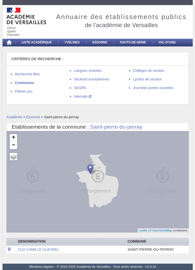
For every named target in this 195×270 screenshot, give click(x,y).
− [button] (13, 145)
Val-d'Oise (167, 42)
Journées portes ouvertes (153, 88)
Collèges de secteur (149, 71)
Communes (24, 83)
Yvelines (72, 42)
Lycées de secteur (147, 79)
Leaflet (143, 230)
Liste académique (37, 42)
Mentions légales (41, 266)
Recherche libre (27, 74)
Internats (82, 96)
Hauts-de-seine (133, 42)
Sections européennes (91, 79)
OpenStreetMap (162, 230)
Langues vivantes (88, 71)
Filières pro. (24, 91)
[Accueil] (9, 42)
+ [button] (13, 138)
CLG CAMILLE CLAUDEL (38, 249)
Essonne (99, 42)
